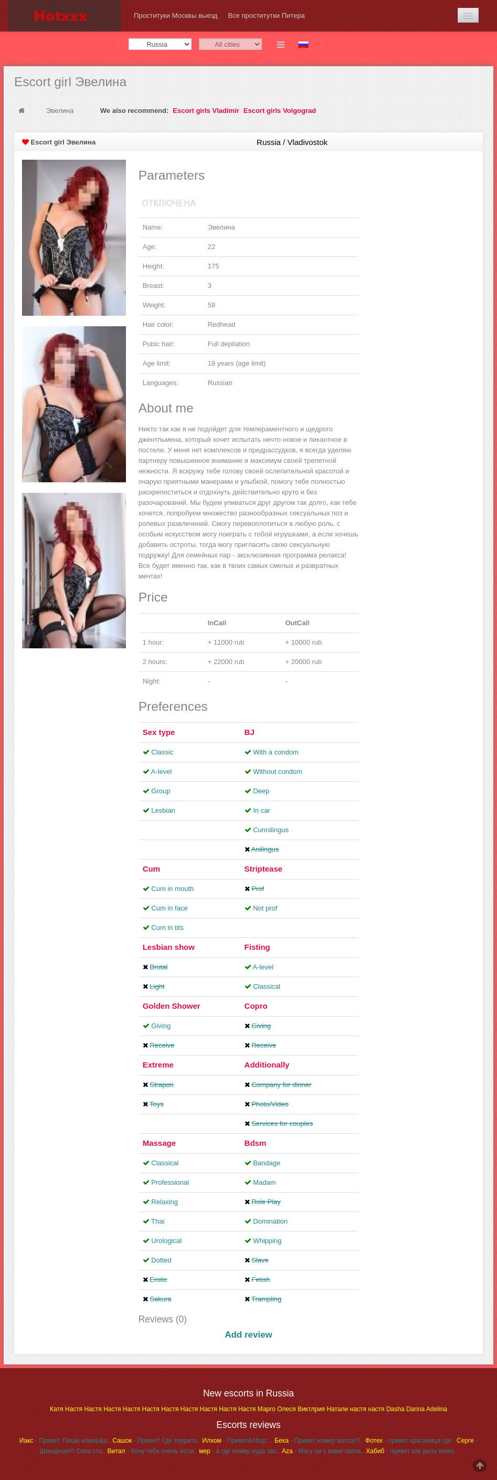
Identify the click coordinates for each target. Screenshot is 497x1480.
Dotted (161, 1260)
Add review (248, 1335)
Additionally (267, 1064)
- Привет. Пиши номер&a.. (65, 1440)
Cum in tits (167, 928)
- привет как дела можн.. (411, 1451)
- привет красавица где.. (410, 1440)
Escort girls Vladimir (206, 111)
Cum (151, 868)
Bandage (266, 1163)
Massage (159, 1143)
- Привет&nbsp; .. (237, 1440)
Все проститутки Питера (266, 15)
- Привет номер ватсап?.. (319, 1440)
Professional (170, 1182)
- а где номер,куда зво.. (239, 1451)
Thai (157, 1221)
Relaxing (164, 1202)
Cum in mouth (172, 889)
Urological (166, 1241)
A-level (161, 771)
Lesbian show (169, 947)
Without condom (277, 771)
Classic (162, 752)
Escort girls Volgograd (280, 111)
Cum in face (169, 908)
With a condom (276, 752)
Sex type (159, 732)
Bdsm (256, 1143)
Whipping (267, 1241)
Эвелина (59, 111)
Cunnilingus (271, 830)
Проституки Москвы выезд (175, 15)
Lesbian (163, 810)
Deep (261, 791)
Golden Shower (171, 1005)
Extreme (158, 1064)
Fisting (257, 947)
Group (160, 791)
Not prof (265, 908)
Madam (264, 1182)
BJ (250, 732)
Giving (161, 1026)
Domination (270, 1221)
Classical (266, 986)
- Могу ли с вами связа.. (323, 1451)
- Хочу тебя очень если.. (152, 1451)
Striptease (264, 868)
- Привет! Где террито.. (156, 1440)
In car (261, 810)
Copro (256, 1005)
